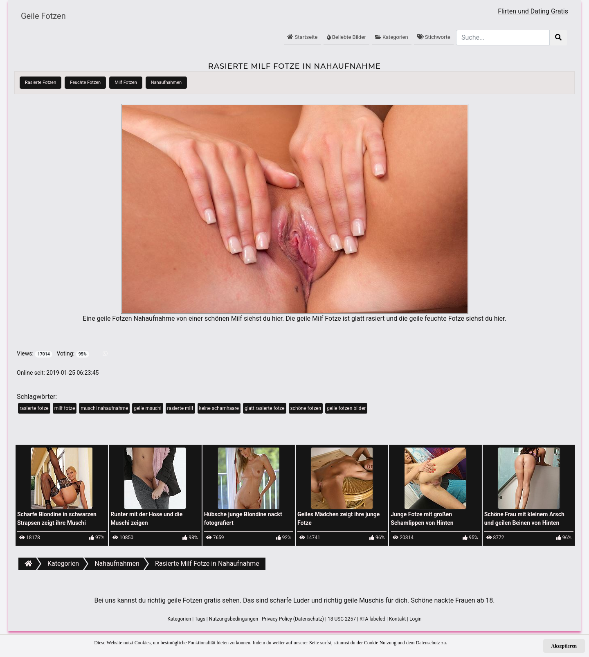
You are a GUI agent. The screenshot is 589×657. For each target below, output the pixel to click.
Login (415, 619)
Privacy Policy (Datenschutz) (293, 619)
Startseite (302, 37)
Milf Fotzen (126, 82)
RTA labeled (372, 619)
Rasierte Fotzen (40, 82)
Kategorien (391, 37)
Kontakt (397, 619)
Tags (200, 619)
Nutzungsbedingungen (233, 619)
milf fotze (64, 408)
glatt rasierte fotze (265, 408)
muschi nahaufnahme (104, 408)
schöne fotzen (305, 408)
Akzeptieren (564, 646)
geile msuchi (147, 408)
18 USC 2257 (342, 619)
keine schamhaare (219, 408)
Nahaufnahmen (166, 82)
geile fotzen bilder (346, 408)
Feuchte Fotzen (85, 82)
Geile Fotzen (43, 16)
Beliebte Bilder (346, 37)
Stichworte (433, 37)
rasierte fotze (34, 408)
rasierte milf (180, 408)
